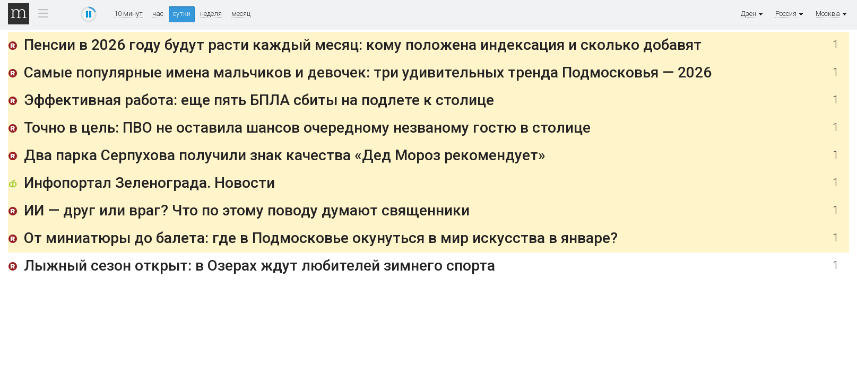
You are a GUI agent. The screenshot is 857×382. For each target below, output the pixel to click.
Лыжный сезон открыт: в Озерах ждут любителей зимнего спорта (259, 265)
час (157, 14)
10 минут (128, 14)
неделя (211, 14)
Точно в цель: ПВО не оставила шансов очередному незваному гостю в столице (307, 127)
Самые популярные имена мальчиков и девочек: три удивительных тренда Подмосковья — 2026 (368, 72)
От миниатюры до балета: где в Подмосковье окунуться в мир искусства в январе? (321, 238)
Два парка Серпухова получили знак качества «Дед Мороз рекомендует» (285, 155)
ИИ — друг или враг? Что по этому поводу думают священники (247, 210)
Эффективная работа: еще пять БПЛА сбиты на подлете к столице (259, 100)
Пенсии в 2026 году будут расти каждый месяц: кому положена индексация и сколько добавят (363, 45)
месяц (240, 14)
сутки (182, 14)
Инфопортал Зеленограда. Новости (149, 183)
